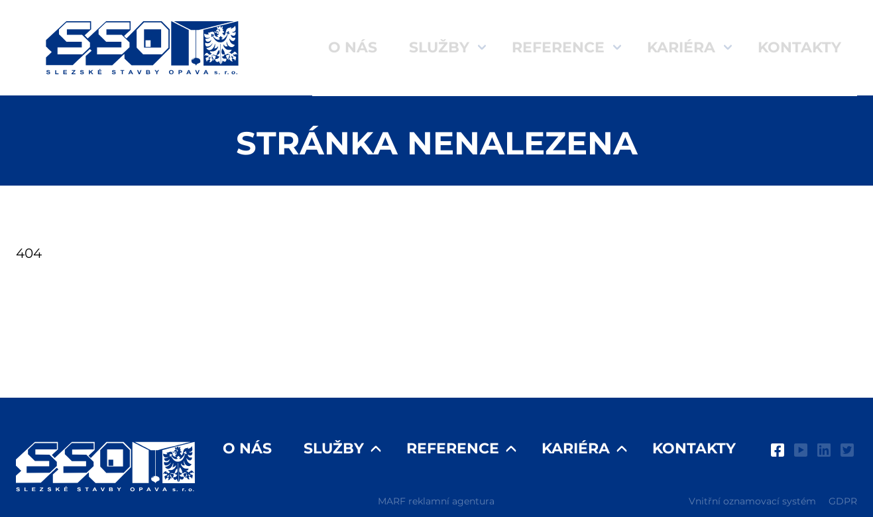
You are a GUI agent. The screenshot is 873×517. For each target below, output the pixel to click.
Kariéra (681, 47)
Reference (558, 47)
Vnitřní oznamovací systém (752, 501)
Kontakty (799, 47)
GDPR (843, 501)
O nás (352, 47)
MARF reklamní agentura (436, 501)
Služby (439, 47)
